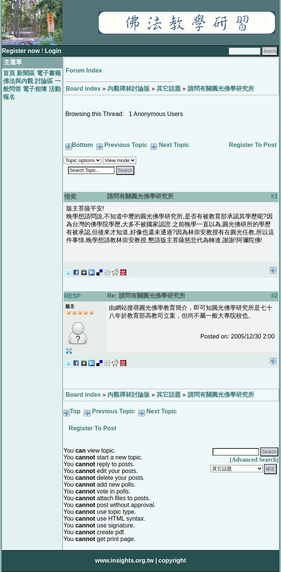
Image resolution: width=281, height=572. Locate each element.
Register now (22, 51)
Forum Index (84, 70)
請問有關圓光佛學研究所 (221, 88)
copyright (172, 560)
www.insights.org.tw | (126, 560)
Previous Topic (125, 145)
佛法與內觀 (18, 81)
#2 (274, 295)
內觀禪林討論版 (128, 88)
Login (53, 51)
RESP (72, 296)
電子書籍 (49, 73)
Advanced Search (253, 459)
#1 (274, 196)
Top (75, 411)
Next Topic (174, 145)
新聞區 (26, 73)
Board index (83, 88)
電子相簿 (35, 89)
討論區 (44, 81)
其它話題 (169, 88)
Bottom (82, 145)
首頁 (9, 73)
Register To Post (252, 145)
